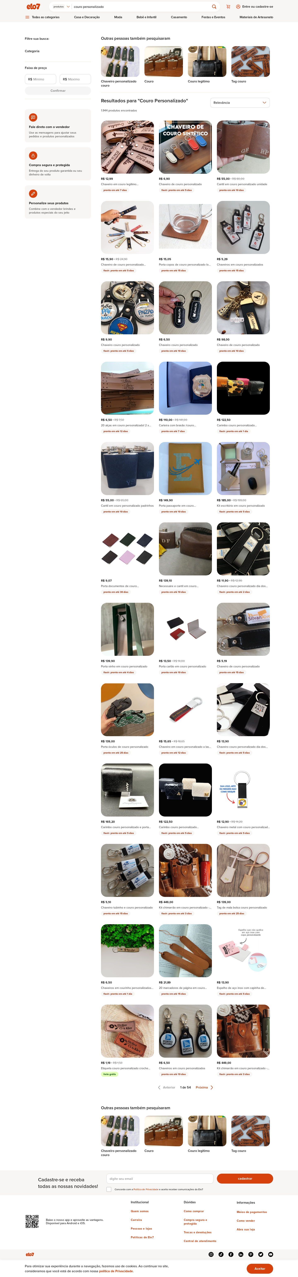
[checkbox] (108, 1189)
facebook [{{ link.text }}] (230, 1254)
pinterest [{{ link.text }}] (250, 1254)
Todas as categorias (46, 17)
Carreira (136, 1220)
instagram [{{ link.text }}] (211, 1254)
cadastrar (245, 1178)
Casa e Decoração (87, 17)
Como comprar (194, 1211)
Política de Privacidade (146, 1189)
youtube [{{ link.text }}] (270, 1254)
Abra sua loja (246, 1229)
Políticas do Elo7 (142, 1237)
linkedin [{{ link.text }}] (240, 1254)
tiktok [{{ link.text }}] (221, 1254)
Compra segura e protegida (195, 1221)
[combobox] (61, 6)
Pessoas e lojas (141, 1228)
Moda (118, 17)
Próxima (204, 1087)
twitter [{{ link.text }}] (260, 1254)
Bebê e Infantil (146, 17)
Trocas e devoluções (197, 1232)
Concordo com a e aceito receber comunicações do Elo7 (159, 1189)
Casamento (179, 17)
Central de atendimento (200, 1241)
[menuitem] (42, 17)
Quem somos (140, 1211)
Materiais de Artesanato (256, 17)
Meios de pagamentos (252, 1212)
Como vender (246, 1221)
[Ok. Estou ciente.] (260, 1269)
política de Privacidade (116, 1271)
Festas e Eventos (213, 17)
